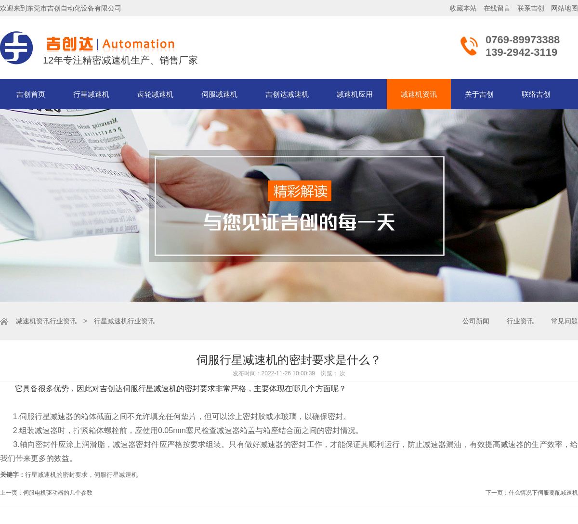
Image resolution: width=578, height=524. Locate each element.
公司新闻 (475, 321)
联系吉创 (530, 8)
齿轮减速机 (155, 94)
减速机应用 (355, 94)
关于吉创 (479, 94)
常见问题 (564, 321)
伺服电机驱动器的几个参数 (57, 492)
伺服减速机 (219, 94)
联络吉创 (536, 94)
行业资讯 (63, 321)
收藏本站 (463, 8)
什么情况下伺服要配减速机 (543, 492)
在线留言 (497, 8)
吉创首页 (30, 94)
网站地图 (564, 8)
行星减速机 (91, 94)
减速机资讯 (419, 94)
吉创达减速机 (287, 94)
